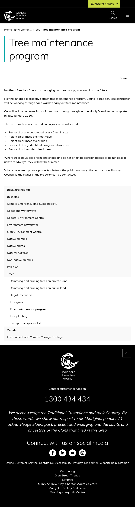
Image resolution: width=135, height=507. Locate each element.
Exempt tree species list (25, 323)
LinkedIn (62, 452)
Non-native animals (20, 260)
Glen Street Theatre (68, 475)
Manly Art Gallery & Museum (67, 488)
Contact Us (46, 463)
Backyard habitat (18, 189)
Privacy (78, 463)
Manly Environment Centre (24, 231)
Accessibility (63, 463)
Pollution (12, 267)
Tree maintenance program (28, 309)
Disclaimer (91, 463)
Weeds (11, 330)
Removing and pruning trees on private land (39, 281)
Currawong (67, 471)
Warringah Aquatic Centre (67, 492)
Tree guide (17, 302)
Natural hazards (17, 253)
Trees (36, 29)
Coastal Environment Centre (25, 217)
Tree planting (18, 316)
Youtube (72, 452)
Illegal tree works (21, 295)
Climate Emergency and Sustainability (32, 203)
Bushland (13, 196)
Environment (22, 29)
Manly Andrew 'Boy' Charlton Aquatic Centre (67, 484)
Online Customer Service (22, 463)
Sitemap (123, 463)
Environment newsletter (22, 224)
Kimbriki (67, 479)
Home (8, 29)
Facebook (52, 452)
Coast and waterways (21, 210)
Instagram (82, 452)
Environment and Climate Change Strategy (35, 337)
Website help (108, 463)
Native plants (16, 246)
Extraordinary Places (104, 3)
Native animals (17, 239)
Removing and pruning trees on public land (38, 288)
